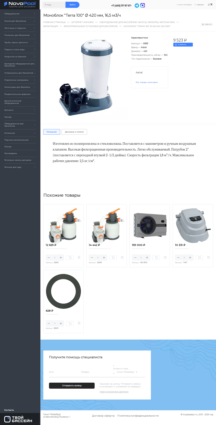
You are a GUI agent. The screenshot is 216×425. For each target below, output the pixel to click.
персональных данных (114, 395)
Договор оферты (103, 419)
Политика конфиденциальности (138, 419)
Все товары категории (147, 82)
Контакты (9, 410)
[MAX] (143, 5)
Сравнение (198, 5)
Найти (73, 5)
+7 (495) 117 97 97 (121, 5)
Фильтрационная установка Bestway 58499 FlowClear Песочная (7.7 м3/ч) (105, 250)
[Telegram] (138, 5)
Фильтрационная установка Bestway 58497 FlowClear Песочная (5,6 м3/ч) (62, 250)
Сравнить (205, 24)
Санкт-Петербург (127, 376)
